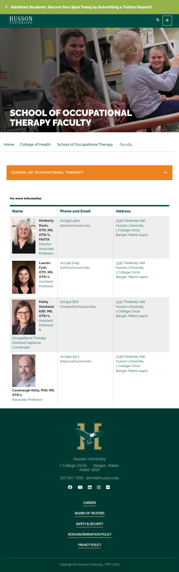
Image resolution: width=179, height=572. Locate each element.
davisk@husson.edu (75, 226)
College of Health (35, 144)
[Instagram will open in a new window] (101, 487)
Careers (89, 503)
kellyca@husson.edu (76, 361)
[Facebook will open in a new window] (72, 487)
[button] (89, 172)
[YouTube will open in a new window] (82, 487)
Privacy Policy (89, 545)
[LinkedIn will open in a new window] (92, 487)
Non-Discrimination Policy (89, 534)
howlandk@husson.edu (78, 307)
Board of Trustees (89, 513)
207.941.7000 (71, 477)
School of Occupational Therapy (84, 144)
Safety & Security (89, 524)
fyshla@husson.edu (75, 268)
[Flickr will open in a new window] (108, 487)
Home (9, 144)
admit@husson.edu (102, 477)
